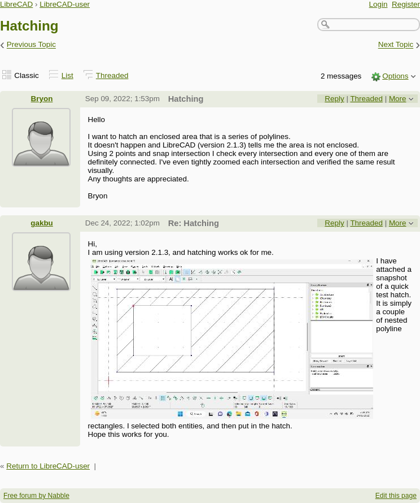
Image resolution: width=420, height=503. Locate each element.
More (397, 98)
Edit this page (396, 496)
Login (378, 4)
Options (395, 76)
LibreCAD (16, 4)
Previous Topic (31, 45)
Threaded (112, 75)
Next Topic (396, 45)
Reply (334, 98)
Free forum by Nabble (36, 496)
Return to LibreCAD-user (48, 466)
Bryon (42, 98)
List (67, 75)
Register (406, 4)
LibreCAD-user (65, 4)
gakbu (41, 223)
